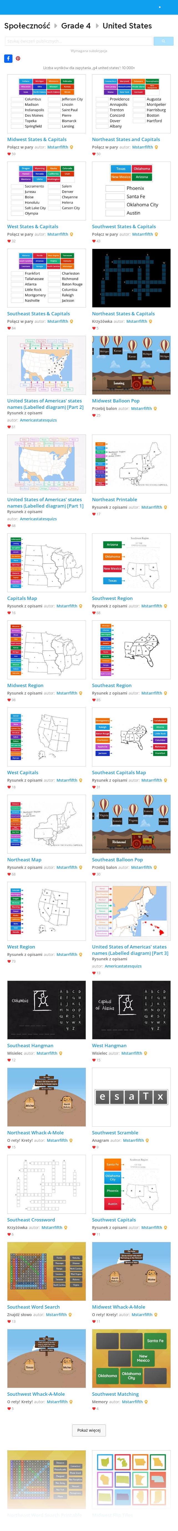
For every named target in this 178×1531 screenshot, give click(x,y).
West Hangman (109, 1045)
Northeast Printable (114, 499)
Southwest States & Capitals (124, 226)
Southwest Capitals (114, 1220)
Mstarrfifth (57, 147)
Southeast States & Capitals (38, 313)
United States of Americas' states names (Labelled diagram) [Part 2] (45, 403)
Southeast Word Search (33, 1307)
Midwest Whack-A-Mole (118, 1307)
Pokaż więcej (89, 1430)
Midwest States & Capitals (37, 139)
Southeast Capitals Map (119, 772)
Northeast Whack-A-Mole (35, 1132)
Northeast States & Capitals (123, 313)
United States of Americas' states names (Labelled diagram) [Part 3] (130, 949)
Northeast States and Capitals (126, 139)
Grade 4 (76, 25)
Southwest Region (112, 598)
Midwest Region (25, 685)
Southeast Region (112, 685)
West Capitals (22, 772)
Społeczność (27, 25)
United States (127, 25)
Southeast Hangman (30, 1045)
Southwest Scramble (115, 1132)
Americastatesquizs (38, 420)
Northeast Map (24, 859)
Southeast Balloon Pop (117, 859)
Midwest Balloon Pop (116, 400)
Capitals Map (22, 598)
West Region (21, 946)
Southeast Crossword (31, 1220)
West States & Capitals (32, 226)
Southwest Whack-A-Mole (36, 1394)
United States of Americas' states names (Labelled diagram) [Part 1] (45, 502)
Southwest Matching (115, 1394)
